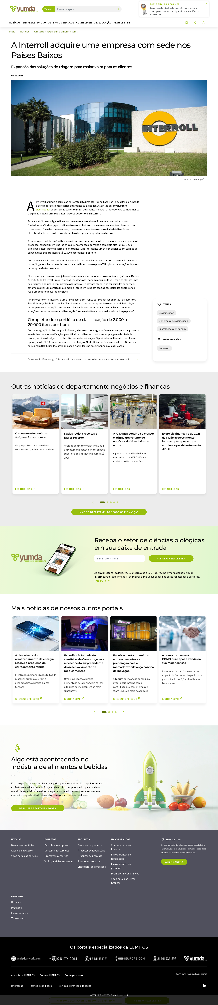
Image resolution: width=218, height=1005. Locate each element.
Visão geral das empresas (58, 861)
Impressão (17, 985)
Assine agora (174, 861)
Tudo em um (18, 918)
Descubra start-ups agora (37, 808)
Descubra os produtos (90, 845)
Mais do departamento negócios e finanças (109, 512)
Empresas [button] (29, 22)
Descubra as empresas (57, 845)
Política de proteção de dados (74, 985)
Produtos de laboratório (91, 850)
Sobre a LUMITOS (50, 975)
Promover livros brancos (125, 873)
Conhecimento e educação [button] (94, 22)
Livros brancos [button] (63, 22)
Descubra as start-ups (56, 850)
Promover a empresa (56, 855)
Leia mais (102, 581)
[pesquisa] (118, 9)
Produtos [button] (44, 22)
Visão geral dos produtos (92, 866)
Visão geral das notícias (24, 855)
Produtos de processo (90, 855)
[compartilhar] (195, 23)
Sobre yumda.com (75, 975)
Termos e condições (40, 985)
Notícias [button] (15, 22)
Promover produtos (89, 861)
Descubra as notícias (22, 845)
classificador (43, 209)
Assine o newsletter (171, 558)
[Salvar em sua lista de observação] (186, 23)
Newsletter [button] (122, 22)
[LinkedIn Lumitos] (204, 985)
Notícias (16, 902)
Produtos (16, 907)
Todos (47, 9)
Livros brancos (19, 913)
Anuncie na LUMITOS (23, 975)
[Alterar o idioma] (203, 23)
